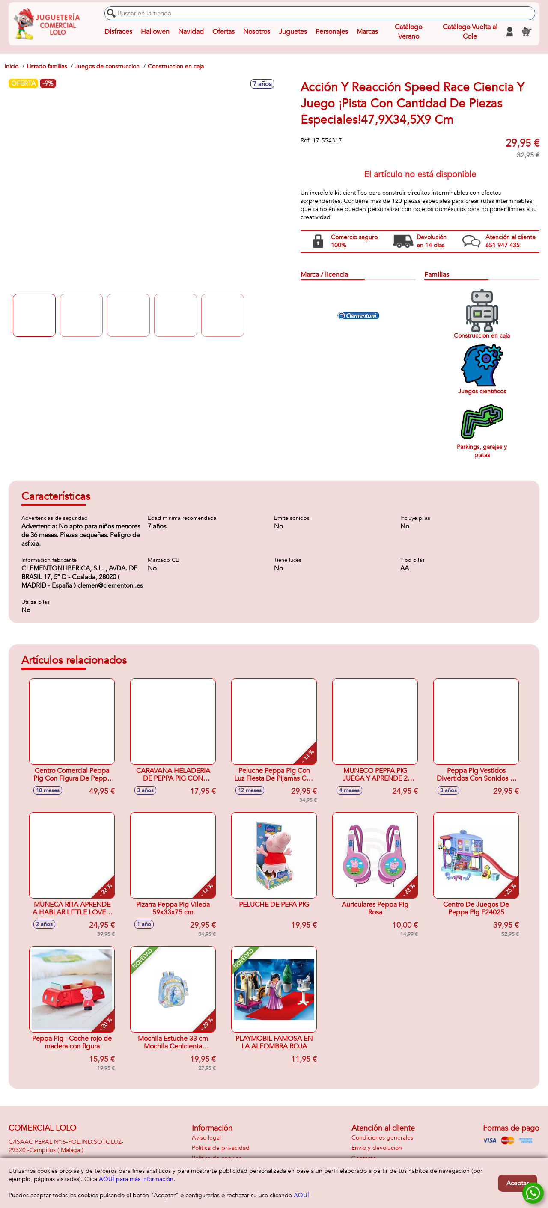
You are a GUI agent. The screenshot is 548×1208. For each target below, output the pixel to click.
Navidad (191, 31)
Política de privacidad (221, 1148)
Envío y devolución (376, 1148)
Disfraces (118, 31)
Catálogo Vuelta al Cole (470, 31)
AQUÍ (301, 1195)
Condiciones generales (382, 1138)
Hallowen (155, 31)
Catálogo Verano (408, 31)
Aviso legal (206, 1138)
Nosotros (256, 31)
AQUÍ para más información (136, 1179)
